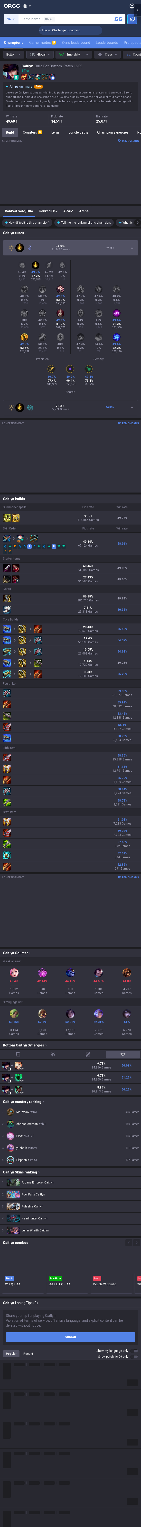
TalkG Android (81, 1472)
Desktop (9, 1519)
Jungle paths (78, 132)
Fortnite (9, 1466)
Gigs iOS (77, 1466)
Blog (6, 1401)
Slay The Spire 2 (15, 1496)
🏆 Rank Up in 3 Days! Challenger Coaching (71, 30)
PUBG (7, 1449)
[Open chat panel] (137, 88)
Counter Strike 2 (15, 1472)
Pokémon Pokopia (17, 1490)
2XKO (7, 1455)
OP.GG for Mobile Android (90, 1425)
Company (10, 1395)
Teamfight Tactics (17, 1431)
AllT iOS (77, 1443)
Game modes (42, 42)
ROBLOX (9, 1484)
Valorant (9, 1437)
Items (55, 132)
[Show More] (27, 6)
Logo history (12, 1407)
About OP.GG (12, 1389)
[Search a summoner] (118, 19)
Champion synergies (113, 132)
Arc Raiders (12, 1478)
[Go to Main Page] (12, 6)
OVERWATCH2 (14, 1443)
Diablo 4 (9, 1513)
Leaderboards (107, 42)
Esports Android (83, 1484)
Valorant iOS (80, 1455)
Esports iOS (79, 1490)
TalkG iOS (78, 1478)
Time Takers (12, 1502)
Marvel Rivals (13, 1460)
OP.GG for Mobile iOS (86, 1431)
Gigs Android (80, 1460)
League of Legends (17, 1425)
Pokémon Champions (19, 1507)
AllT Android (80, 1437)
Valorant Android (84, 1449)
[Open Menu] (132, 6)
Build (10, 132)
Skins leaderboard (76, 42)
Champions (13, 42)
